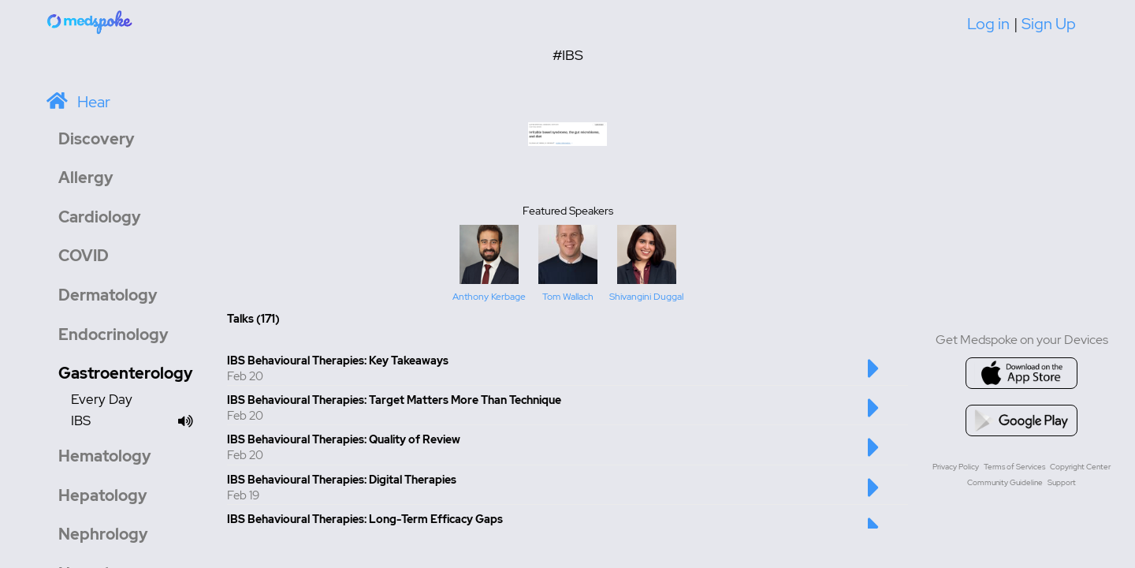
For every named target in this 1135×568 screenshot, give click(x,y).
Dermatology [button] (108, 295)
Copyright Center (1080, 467)
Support (1062, 482)
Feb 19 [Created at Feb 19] (243, 495)
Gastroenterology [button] (125, 373)
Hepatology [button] (102, 495)
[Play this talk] (874, 376)
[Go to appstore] (1021, 373)
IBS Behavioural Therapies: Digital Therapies (341, 480)
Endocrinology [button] (113, 334)
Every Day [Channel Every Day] (101, 399)
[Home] (91, 21)
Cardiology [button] (99, 217)
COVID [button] (83, 255)
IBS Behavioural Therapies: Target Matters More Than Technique (394, 400)
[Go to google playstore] (1021, 420)
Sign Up (1049, 23)
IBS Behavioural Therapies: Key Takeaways (337, 360)
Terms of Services (1014, 467)
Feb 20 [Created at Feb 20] (245, 376)
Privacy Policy (955, 467)
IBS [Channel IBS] (136, 422)
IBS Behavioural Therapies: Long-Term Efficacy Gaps (365, 519)
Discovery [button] (96, 139)
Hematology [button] (104, 456)
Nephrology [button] (103, 534)
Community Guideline (1005, 482)
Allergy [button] (86, 177)
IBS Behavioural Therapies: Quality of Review (343, 439)
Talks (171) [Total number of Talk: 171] (253, 319)
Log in (988, 23)
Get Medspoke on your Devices (1022, 339)
